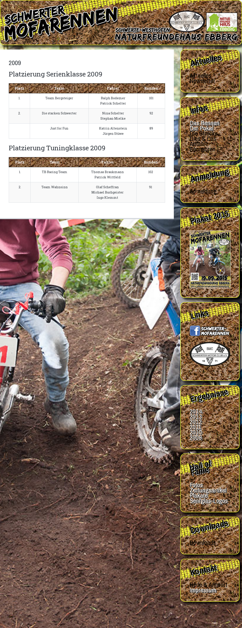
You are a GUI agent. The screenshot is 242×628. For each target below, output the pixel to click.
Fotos (196, 484)
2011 (195, 426)
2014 (196, 411)
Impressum (203, 589)
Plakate (199, 495)
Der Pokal (201, 128)
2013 (196, 416)
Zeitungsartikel (208, 490)
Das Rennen (204, 122)
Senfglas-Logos (209, 500)
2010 (196, 432)
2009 (196, 437)
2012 (196, 421)
